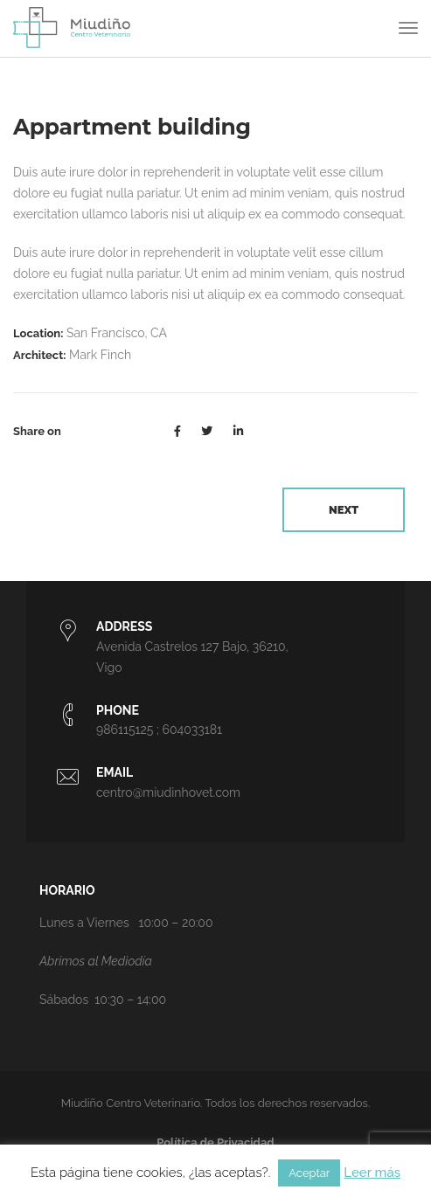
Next (343, 509)
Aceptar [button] (309, 1173)
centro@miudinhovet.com (168, 792)
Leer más (372, 1172)
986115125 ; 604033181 (159, 730)
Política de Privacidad (215, 1142)
